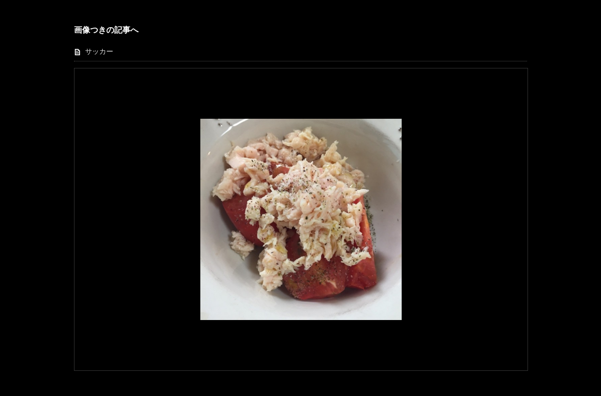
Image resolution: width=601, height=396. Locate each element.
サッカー (99, 51)
